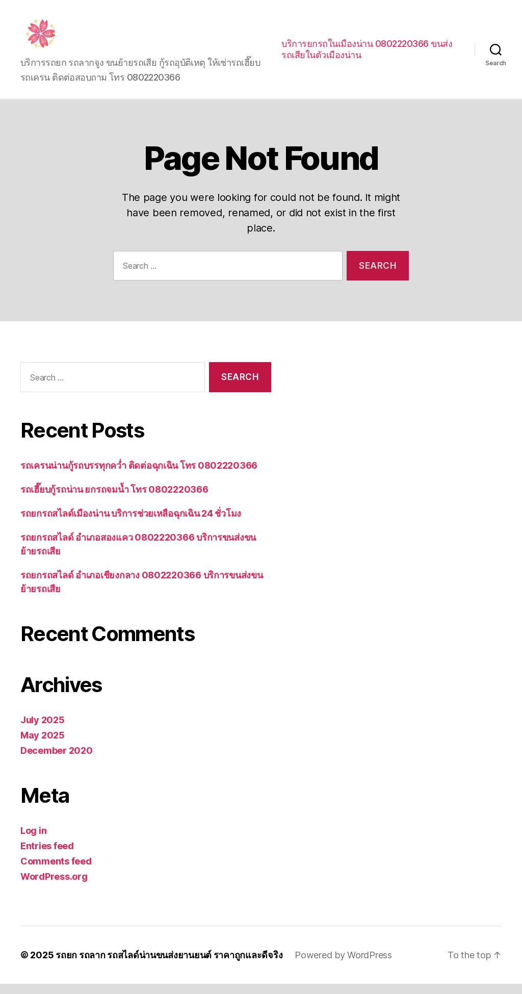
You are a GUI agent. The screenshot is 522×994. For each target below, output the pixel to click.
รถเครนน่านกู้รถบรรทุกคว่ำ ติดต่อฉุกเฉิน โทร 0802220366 (138, 475)
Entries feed (47, 856)
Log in (33, 840)
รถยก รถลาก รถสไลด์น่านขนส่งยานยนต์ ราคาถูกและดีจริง (169, 965)
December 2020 (56, 760)
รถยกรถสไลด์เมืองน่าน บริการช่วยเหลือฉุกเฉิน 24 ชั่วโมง (130, 523)
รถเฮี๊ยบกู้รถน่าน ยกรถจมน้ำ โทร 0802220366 (114, 499)
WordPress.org (54, 886)
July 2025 (42, 730)
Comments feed (56, 871)
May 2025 (42, 745)
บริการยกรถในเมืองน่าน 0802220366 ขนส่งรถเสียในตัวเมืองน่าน (366, 54)
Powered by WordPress (343, 965)
